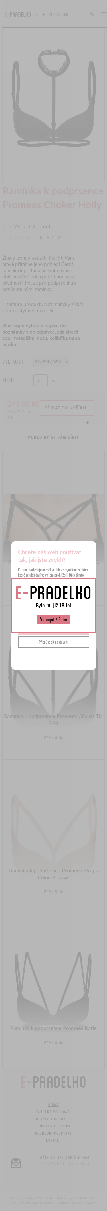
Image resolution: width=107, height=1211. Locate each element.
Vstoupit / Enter (53, 619)
